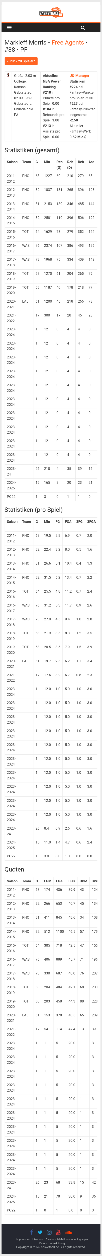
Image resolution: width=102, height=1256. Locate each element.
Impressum (22, 1239)
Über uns (38, 1239)
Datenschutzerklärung (52, 1243)
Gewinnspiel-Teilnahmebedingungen (67, 1239)
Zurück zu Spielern (21, 61)
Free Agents (69, 42)
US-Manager (79, 76)
